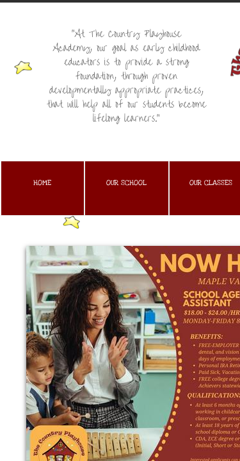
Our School (126, 183)
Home (42, 183)
